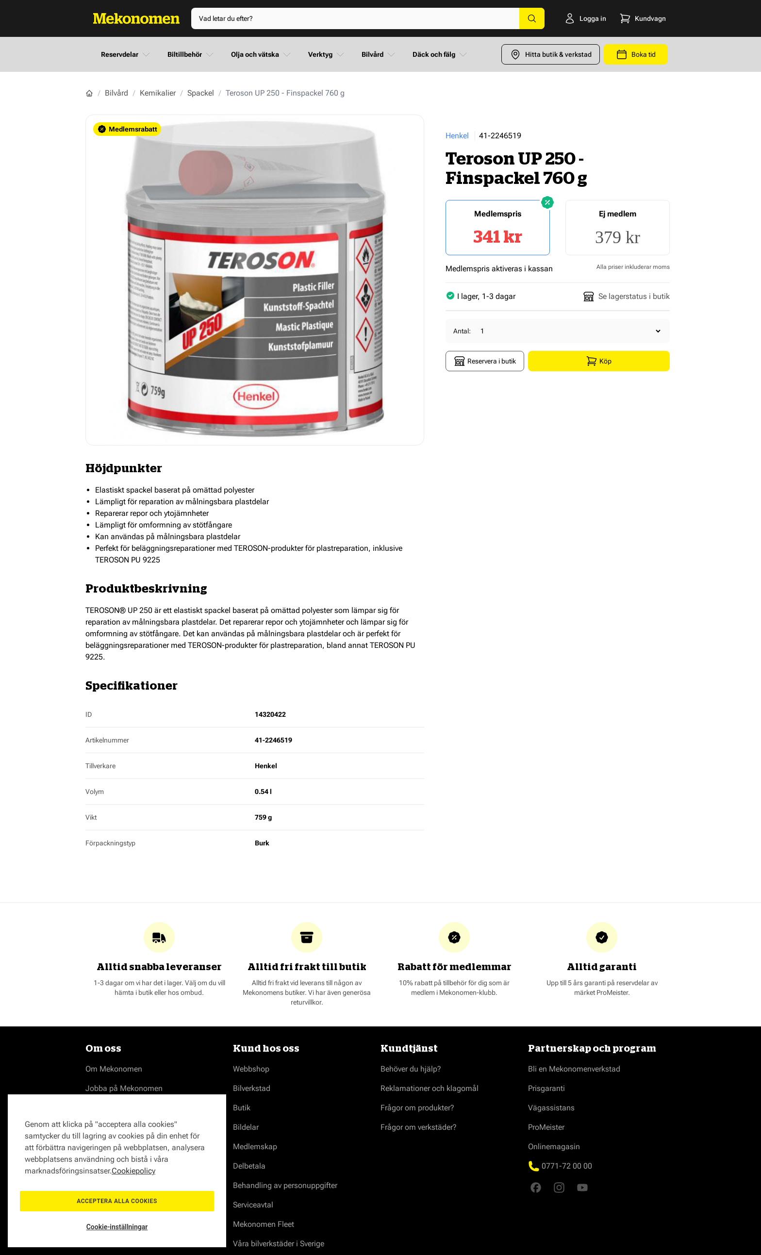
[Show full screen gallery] (254, 280)
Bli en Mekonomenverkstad (574, 1068)
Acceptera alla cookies (117, 1201)
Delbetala (249, 1166)
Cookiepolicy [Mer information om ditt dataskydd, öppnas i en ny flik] (133, 1170)
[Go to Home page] (136, 18)
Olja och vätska (262, 54)
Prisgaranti (546, 1088)
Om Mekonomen (113, 1068)
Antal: (462, 331)
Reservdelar (126, 54)
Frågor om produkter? (417, 1107)
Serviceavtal (253, 1204)
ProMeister (546, 1127)
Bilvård (379, 54)
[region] (117, 1170)
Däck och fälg (441, 54)
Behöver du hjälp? (410, 1068)
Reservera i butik (485, 361)
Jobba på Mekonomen (124, 1088)
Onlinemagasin (554, 1146)
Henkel (457, 135)
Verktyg (327, 54)
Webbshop (251, 1068)
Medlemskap (255, 1146)
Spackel (200, 93)
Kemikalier (158, 93)
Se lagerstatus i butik (626, 296)
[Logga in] (573, 18)
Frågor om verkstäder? (418, 1127)
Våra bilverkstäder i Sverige (278, 1243)
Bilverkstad (251, 1088)
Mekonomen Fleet (263, 1224)
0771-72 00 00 (567, 1166)
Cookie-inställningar (117, 1227)
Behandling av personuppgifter (285, 1185)
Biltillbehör (191, 54)
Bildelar (246, 1127)
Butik (241, 1107)
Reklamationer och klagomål (429, 1088)
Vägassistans (551, 1107)
